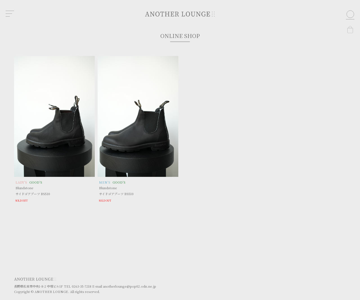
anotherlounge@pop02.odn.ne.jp (129, 286)
